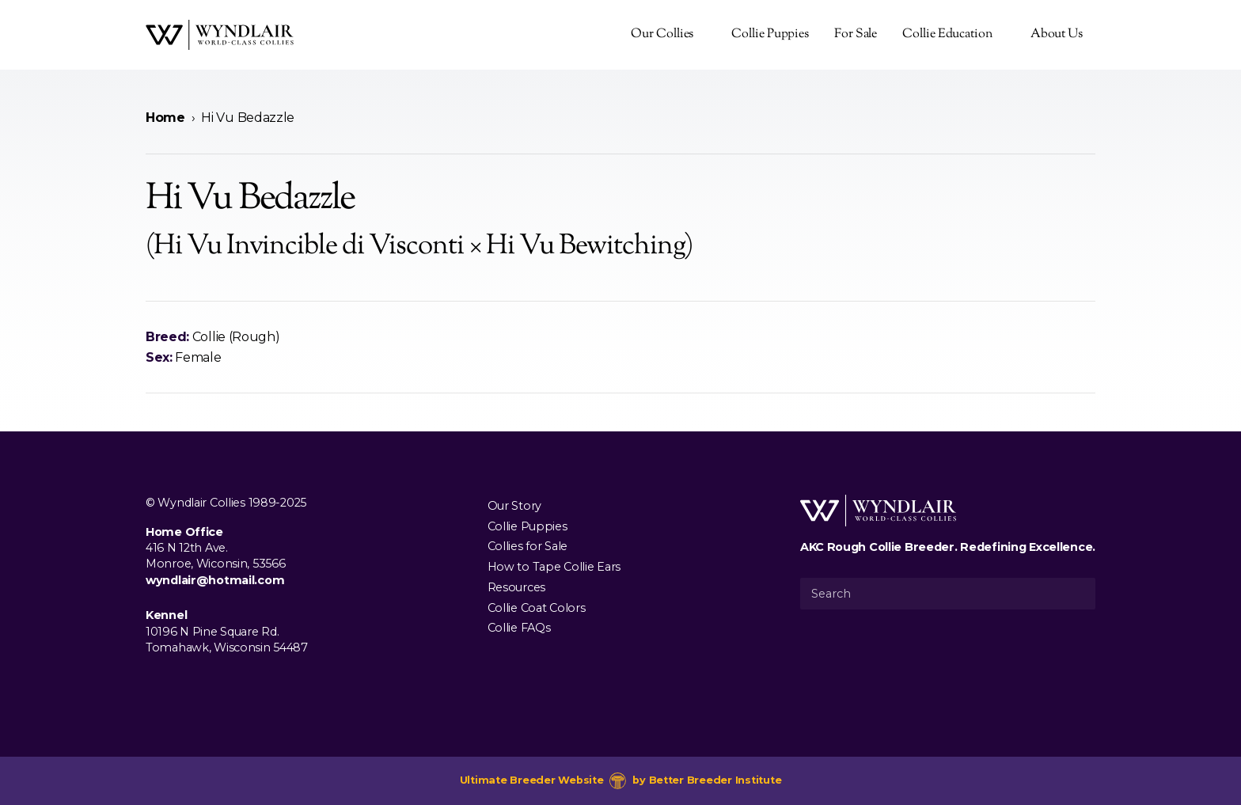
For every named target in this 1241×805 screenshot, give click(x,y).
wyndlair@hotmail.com (215, 580)
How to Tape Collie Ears (554, 567)
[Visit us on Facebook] (155, 683)
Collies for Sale (527, 546)
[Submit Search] (1077, 593)
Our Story (514, 505)
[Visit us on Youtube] (205, 683)
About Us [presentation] (1056, 34)
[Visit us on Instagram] (180, 683)
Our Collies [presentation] (662, 34)
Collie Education (947, 34)
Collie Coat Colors (537, 607)
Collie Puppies (770, 34)
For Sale (855, 34)
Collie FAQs (519, 628)
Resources (516, 586)
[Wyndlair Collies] (220, 35)
